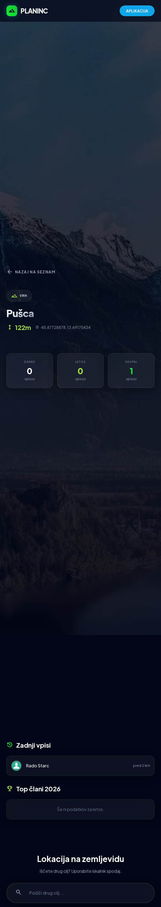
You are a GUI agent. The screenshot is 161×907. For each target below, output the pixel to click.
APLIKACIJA (137, 10)
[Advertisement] (80, 690)
